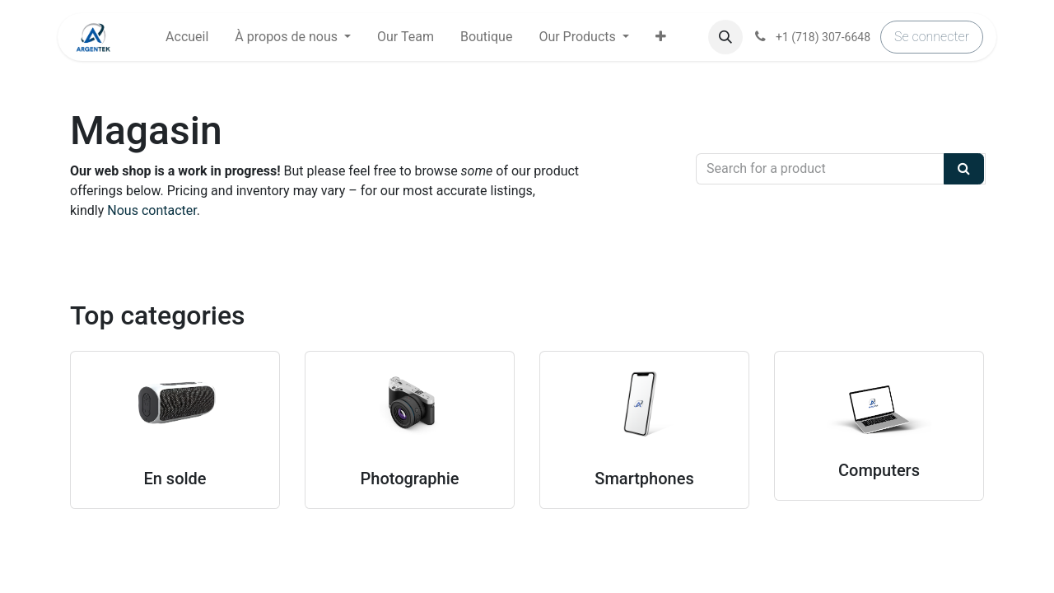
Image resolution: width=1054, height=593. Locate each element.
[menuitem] (187, 37)
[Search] (964, 168)
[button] (660, 37)
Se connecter (931, 36)
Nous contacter (151, 210)
